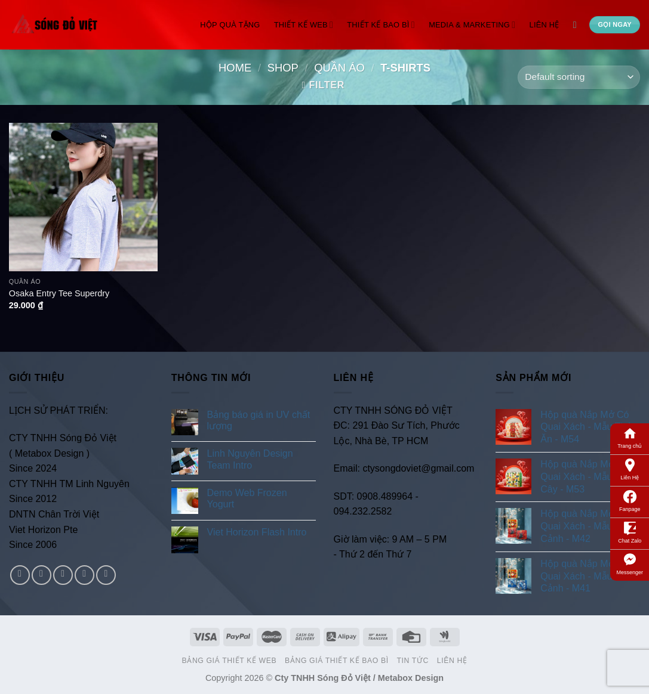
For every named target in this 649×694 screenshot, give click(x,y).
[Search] (577, 25)
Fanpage (630, 500)
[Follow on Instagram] (41, 575)
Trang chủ (629, 437)
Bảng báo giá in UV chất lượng (258, 420)
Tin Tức (412, 660)
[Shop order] (579, 77)
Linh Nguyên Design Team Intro (250, 459)
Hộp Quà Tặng (230, 24)
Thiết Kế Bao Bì (381, 24)
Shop (283, 67)
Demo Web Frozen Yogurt (247, 498)
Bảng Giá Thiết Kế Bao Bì (337, 660)
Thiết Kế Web (303, 24)
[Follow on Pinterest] (106, 575)
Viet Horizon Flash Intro (257, 532)
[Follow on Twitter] (63, 575)
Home (235, 67)
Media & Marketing (472, 24)
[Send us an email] (84, 575)
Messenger (629, 563)
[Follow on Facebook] (20, 575)
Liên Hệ (629, 469)
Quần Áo (339, 67)
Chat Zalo (629, 532)
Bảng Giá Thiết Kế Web (229, 660)
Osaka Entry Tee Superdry (59, 293)
